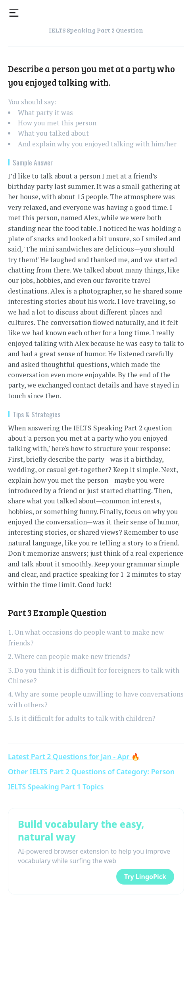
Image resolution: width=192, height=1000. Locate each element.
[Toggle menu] (14, 13)
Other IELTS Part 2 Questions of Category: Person (91, 771)
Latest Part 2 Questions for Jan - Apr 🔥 (74, 756)
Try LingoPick (145, 876)
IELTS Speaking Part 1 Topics (56, 786)
